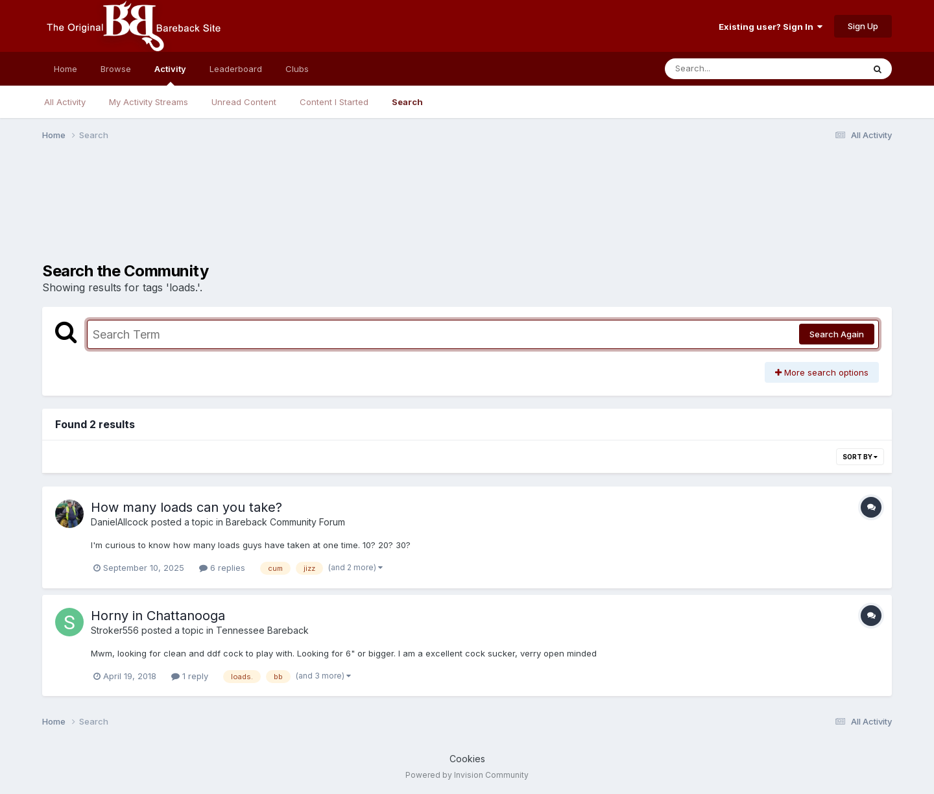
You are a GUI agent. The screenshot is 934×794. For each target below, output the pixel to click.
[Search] (729, 68)
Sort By (860, 457)
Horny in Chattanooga (158, 615)
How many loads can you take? (186, 507)
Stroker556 (115, 630)
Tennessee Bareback (262, 630)
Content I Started (334, 102)
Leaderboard (236, 69)
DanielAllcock (120, 521)
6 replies (222, 567)
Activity (170, 75)
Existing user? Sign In (770, 26)
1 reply (189, 676)
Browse (116, 69)
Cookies (467, 758)
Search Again (836, 334)
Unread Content (243, 102)
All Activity (65, 102)
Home (65, 69)
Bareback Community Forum (285, 521)
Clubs (297, 69)
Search (407, 102)
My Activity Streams (148, 102)
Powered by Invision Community (467, 775)
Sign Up (863, 26)
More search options (821, 372)
